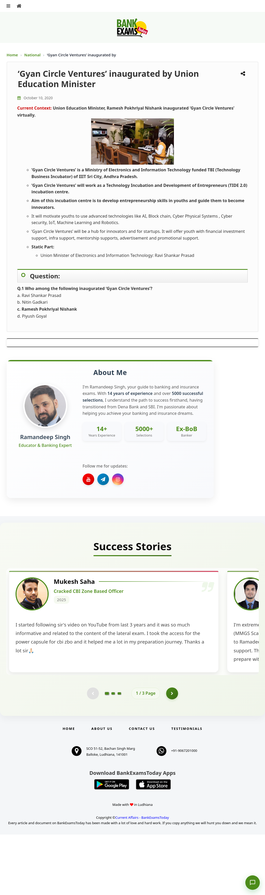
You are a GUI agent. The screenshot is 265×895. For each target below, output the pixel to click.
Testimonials (186, 789)
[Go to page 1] (107, 753)
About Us (102, 789)
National (33, 54)
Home (12, 54)
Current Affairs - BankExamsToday (142, 878)
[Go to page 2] (113, 753)
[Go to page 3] (119, 753)
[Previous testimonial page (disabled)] (92, 753)
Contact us (142, 789)
